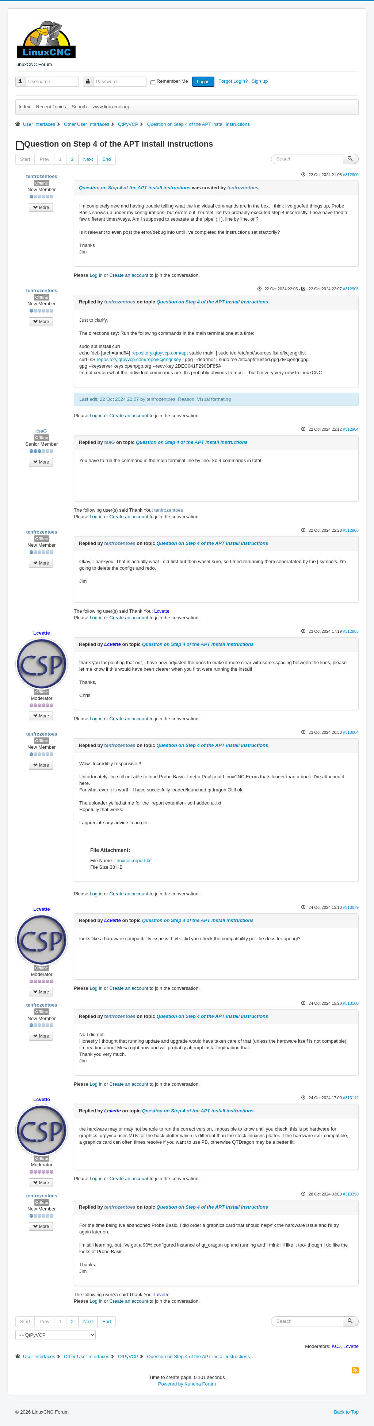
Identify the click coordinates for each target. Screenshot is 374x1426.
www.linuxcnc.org (110, 106)
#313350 (351, 1194)
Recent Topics (51, 106)
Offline (41, 183)
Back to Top (346, 1412)
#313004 (351, 732)
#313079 (351, 907)
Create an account (129, 275)
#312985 (351, 631)
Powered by (170, 1384)
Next (88, 159)
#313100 (351, 1003)
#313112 (351, 1098)
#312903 (351, 289)
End (106, 159)
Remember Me (172, 81)
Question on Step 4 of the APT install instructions (135, 187)
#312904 (351, 429)
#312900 (351, 175)
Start (25, 159)
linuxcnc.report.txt (133, 860)
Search (79, 106)
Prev (44, 159)
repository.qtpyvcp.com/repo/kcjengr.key (139, 359)
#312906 (351, 530)
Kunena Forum (200, 1384)
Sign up (260, 81)
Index (24, 106)
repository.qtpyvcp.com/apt (159, 353)
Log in (203, 81)
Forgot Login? (233, 81)
